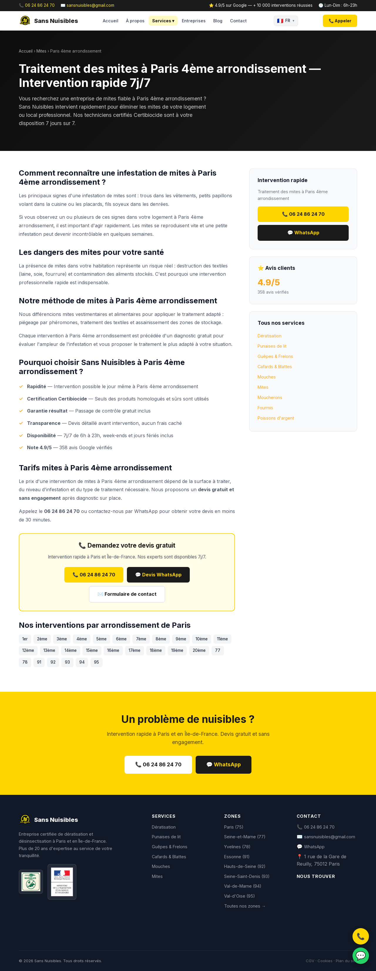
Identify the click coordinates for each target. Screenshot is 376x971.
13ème (49, 650)
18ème (156, 650)
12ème (28, 650)
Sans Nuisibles (48, 21)
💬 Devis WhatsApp (158, 575)
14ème (71, 650)
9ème (181, 639)
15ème (92, 650)
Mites (41, 51)
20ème (199, 650)
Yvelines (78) (237, 846)
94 (82, 662)
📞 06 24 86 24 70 (37, 5)
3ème (62, 639)
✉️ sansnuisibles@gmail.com (87, 5)
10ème (202, 639)
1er (25, 639)
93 (67, 662)
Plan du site (346, 960)
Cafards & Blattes (275, 366)
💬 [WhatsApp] (360, 955)
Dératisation (269, 335)
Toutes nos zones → (245, 905)
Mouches (267, 376)
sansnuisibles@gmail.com (329, 836)
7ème (141, 639)
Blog (217, 20)
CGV (310, 960)
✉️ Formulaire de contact (127, 594)
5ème (101, 639)
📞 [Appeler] (361, 936)
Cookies (325, 960)
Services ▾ (163, 20)
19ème (177, 650)
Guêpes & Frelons (275, 356)
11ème (222, 639)
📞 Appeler (340, 20)
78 (25, 662)
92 (53, 662)
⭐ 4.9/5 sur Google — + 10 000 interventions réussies (261, 5)
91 (39, 662)
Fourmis (265, 407)
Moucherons (270, 397)
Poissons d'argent (276, 417)
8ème (161, 639)
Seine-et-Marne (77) (245, 836)
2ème (42, 639)
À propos (135, 20)
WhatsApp (146, 511)
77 (217, 650)
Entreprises (194, 20)
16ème (113, 650)
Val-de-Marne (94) (242, 886)
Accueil (110, 20)
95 (96, 662)
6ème (121, 639)
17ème (134, 650)
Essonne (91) (237, 856)
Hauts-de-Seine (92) (245, 866)
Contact (238, 20)
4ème (81, 639)
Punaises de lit (272, 346)
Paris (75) (234, 826)
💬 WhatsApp (303, 232)
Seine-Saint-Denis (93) (247, 876)
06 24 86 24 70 (319, 826)
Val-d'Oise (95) (239, 895)
